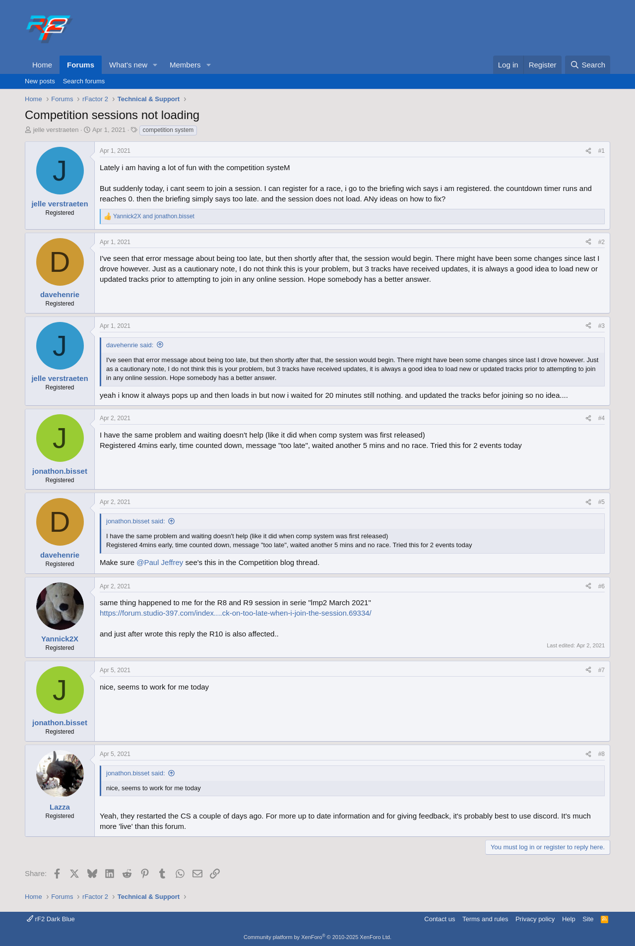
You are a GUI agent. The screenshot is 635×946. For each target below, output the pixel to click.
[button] (155, 65)
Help (568, 919)
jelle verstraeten (56, 129)
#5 (601, 502)
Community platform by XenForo (317, 937)
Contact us (439, 919)
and (153, 216)
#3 (601, 325)
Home (42, 65)
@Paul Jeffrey (159, 562)
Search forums (84, 81)
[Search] (587, 65)
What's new (128, 65)
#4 (601, 418)
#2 (601, 242)
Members (185, 65)
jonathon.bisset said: (135, 521)
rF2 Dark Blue (51, 919)
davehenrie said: (129, 345)
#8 (601, 754)
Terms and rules (485, 919)
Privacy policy (535, 919)
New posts (40, 81)
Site (587, 919)
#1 (601, 150)
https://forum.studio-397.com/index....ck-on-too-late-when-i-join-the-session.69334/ (236, 613)
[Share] (588, 151)
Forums (80, 65)
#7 (601, 670)
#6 (601, 586)
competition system (168, 129)
